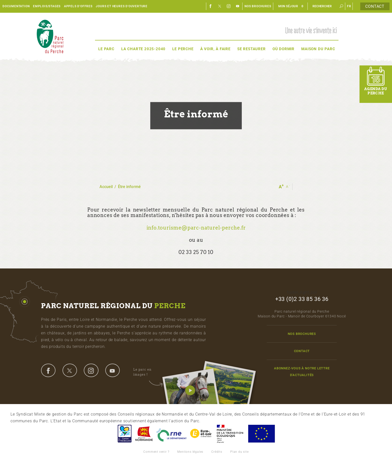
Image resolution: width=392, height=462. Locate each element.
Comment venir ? (156, 452)
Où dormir (283, 49)
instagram (91, 370)
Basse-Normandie (144, 433)
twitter (69, 370)
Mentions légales (190, 452)
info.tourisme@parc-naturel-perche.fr (196, 228)
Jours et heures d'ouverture (122, 6)
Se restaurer (251, 49)
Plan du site (239, 452)
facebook (48, 370)
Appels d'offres (78, 6)
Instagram (228, 6)
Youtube (237, 6)
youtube (112, 370)
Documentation (16, 6)
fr (349, 6)
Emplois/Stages (46, 6)
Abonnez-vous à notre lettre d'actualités (302, 371)
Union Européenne (261, 433)
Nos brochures (257, 6)
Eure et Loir (201, 433)
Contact (374, 6)
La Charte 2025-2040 (143, 49)
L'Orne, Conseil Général (171, 433)
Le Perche (182, 49)
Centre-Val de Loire (124, 433)
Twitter (219, 6)
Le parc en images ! (147, 372)
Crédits (216, 452)
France (230, 433)
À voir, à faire (215, 49)
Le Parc (106, 49)
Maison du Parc (318, 49)
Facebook (210, 6)
